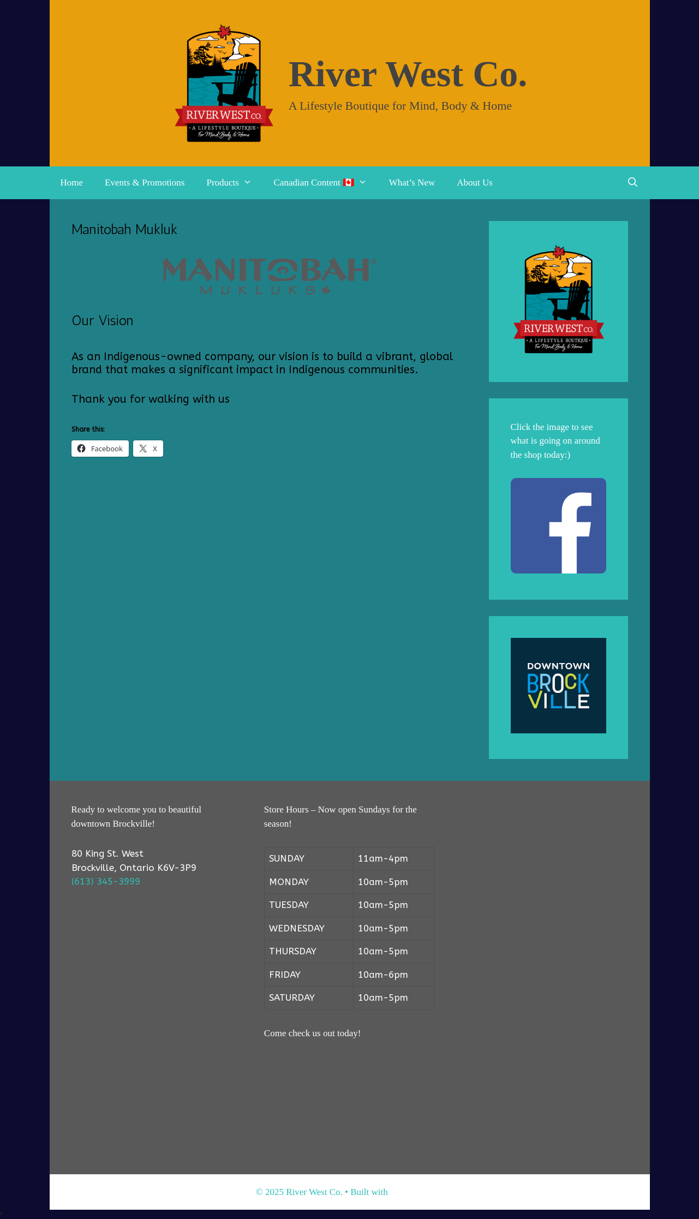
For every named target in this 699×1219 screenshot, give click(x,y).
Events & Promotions (144, 182)
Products (234, 182)
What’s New (412, 182)
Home (72, 182)
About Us (475, 182)
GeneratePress (416, 1192)
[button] (251, 182)
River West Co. (408, 73)
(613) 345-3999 (105, 881)
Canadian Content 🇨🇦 (326, 182)
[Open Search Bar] (633, 182)
